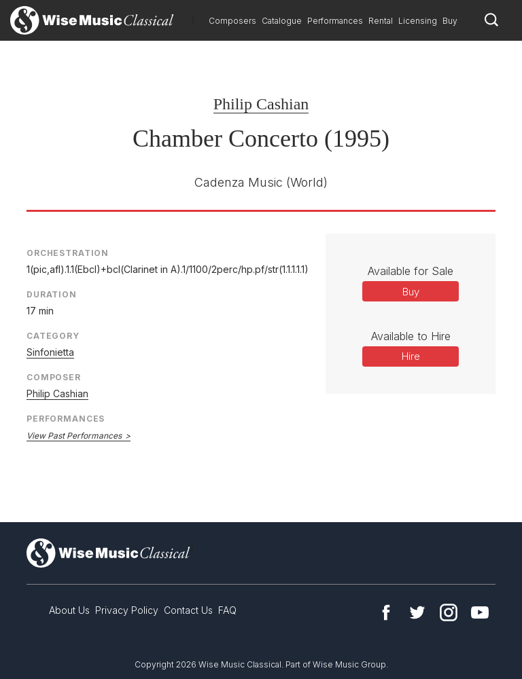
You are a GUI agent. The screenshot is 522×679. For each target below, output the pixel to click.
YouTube (480, 612)
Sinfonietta (50, 352)
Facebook (386, 612)
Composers (232, 21)
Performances (335, 21)
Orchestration (68, 253)
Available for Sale (410, 271)
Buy (449, 21)
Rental (380, 21)
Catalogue (282, 21)
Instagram (448, 612)
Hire (411, 356)
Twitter (417, 612)
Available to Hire (411, 336)
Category (53, 336)
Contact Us (188, 610)
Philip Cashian (261, 104)
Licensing (417, 21)
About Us (69, 610)
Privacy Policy (126, 610)
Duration (52, 294)
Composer (54, 377)
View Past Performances (74, 435)
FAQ (227, 610)
